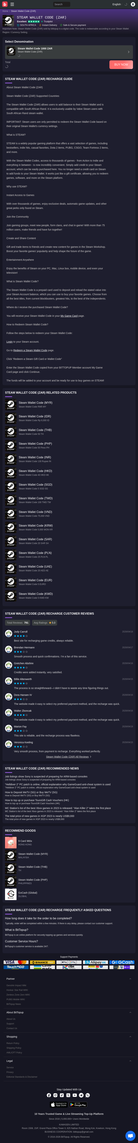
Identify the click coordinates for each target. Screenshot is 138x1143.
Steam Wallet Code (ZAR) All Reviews (69, 756)
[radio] (15, 636)
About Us (10, 1019)
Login (9, 341)
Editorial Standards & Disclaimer (21, 1077)
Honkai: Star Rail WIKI (17, 990)
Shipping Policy (13, 1048)
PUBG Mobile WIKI (15, 999)
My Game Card (69, 315)
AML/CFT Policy (14, 1052)
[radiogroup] (21, 636)
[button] (69, 979)
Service (10, 1067)
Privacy (9, 1072)
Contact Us (11, 1028)
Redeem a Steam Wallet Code (30, 350)
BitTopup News (13, 1004)
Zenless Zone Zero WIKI (18, 995)
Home (5, 11)
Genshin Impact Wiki (16, 985)
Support (10, 1023)
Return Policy (12, 1043)
